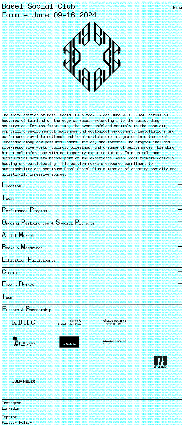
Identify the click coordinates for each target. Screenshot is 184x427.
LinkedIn (10, 408)
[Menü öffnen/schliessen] (177, 11)
